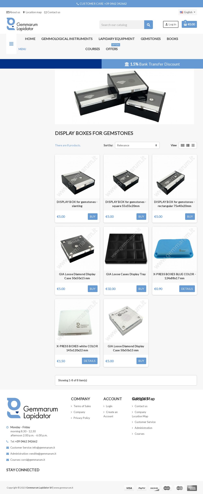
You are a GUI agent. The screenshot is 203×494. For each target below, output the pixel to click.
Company (79, 412)
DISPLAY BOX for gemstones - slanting (77, 204)
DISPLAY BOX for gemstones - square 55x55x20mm (125, 204)
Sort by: (108, 145)
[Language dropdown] (187, 12)
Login (109, 406)
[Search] (126, 24)
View (174, 145)
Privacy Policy (82, 418)
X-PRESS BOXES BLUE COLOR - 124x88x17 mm (174, 276)
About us (13, 12)
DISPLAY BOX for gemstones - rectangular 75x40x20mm (174, 204)
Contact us (52, 12)
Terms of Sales (82, 406)
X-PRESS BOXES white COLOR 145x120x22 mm (77, 348)
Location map (32, 12)
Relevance (123, 145)
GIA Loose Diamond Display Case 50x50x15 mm (77, 276)
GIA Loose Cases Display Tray (126, 274)
